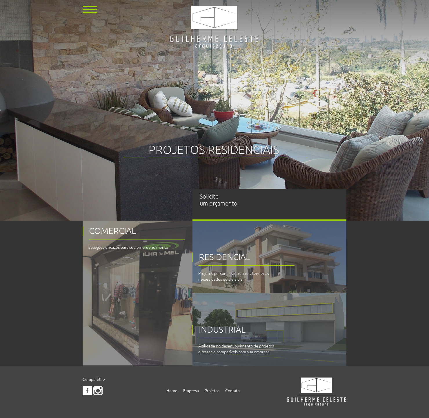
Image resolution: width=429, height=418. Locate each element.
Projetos (212, 390)
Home (171, 390)
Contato (232, 390)
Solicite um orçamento (218, 200)
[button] (90, 9)
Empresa (191, 390)
